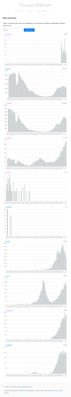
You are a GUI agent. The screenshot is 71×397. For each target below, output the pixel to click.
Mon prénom (42, 11)
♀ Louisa (7, 138)
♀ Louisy (7, 34)
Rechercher (29, 30)
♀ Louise (7, 103)
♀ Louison (8, 311)
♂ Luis (6, 276)
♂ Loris (7, 241)
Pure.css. (55, 390)
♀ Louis (7, 172)
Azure (38, 390)
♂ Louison (8, 345)
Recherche (30, 11)
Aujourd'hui (18, 11)
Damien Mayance (26, 387)
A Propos (53, 11)
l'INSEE (21, 390)
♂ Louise (7, 207)
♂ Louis (7, 69)
